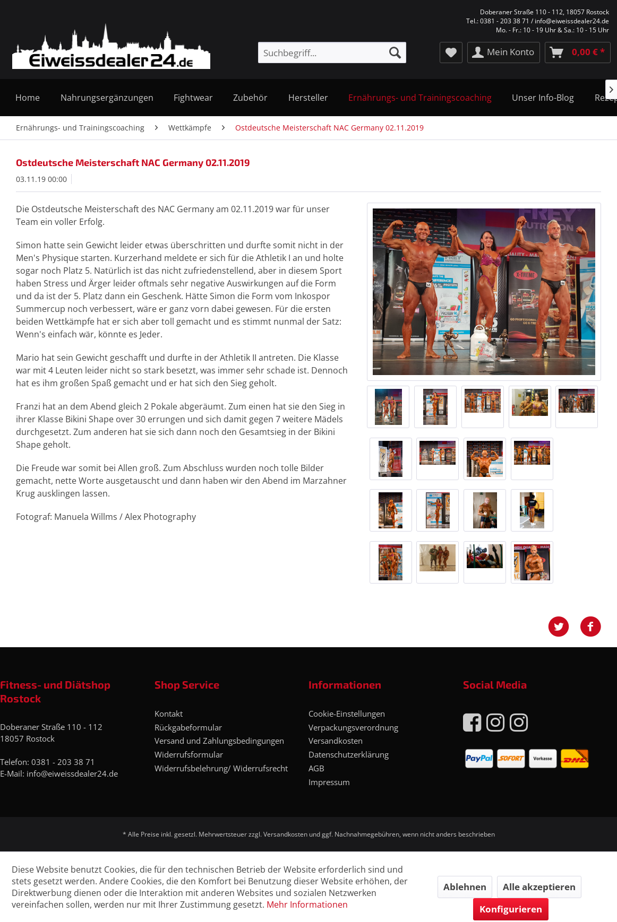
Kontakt (169, 713)
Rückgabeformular (188, 727)
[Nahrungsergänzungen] (106, 97)
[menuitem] (332, 52)
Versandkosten (335, 740)
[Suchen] (395, 52)
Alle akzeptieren (539, 887)
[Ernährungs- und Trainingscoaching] (420, 97)
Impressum (329, 782)
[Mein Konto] (503, 52)
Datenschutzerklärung (348, 754)
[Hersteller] (308, 97)
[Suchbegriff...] (332, 52)
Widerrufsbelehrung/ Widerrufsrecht (221, 768)
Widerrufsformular (189, 754)
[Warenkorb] (578, 52)
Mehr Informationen (307, 904)
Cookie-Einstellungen (346, 713)
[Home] (27, 97)
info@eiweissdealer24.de (72, 773)
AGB (316, 768)
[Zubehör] (250, 97)
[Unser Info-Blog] (543, 97)
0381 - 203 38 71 (63, 761)
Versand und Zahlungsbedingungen (219, 740)
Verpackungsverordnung (353, 727)
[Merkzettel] (451, 52)
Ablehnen (464, 887)
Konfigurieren (510, 909)
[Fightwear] (193, 97)
